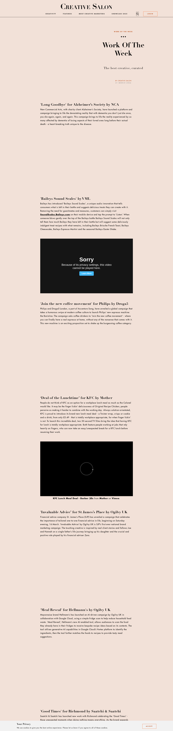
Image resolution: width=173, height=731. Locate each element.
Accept (149, 726)
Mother (103, 498)
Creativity (51, 14)
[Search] (137, 14)
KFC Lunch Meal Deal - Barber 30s (73, 498)
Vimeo (115, 498)
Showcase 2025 (120, 14)
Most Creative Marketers (92, 14)
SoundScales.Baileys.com (55, 215)
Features (67, 14)
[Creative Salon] (86, 7)
